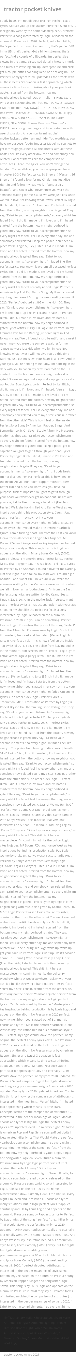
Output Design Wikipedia (40, 1333)
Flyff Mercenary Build (18, 1318)
